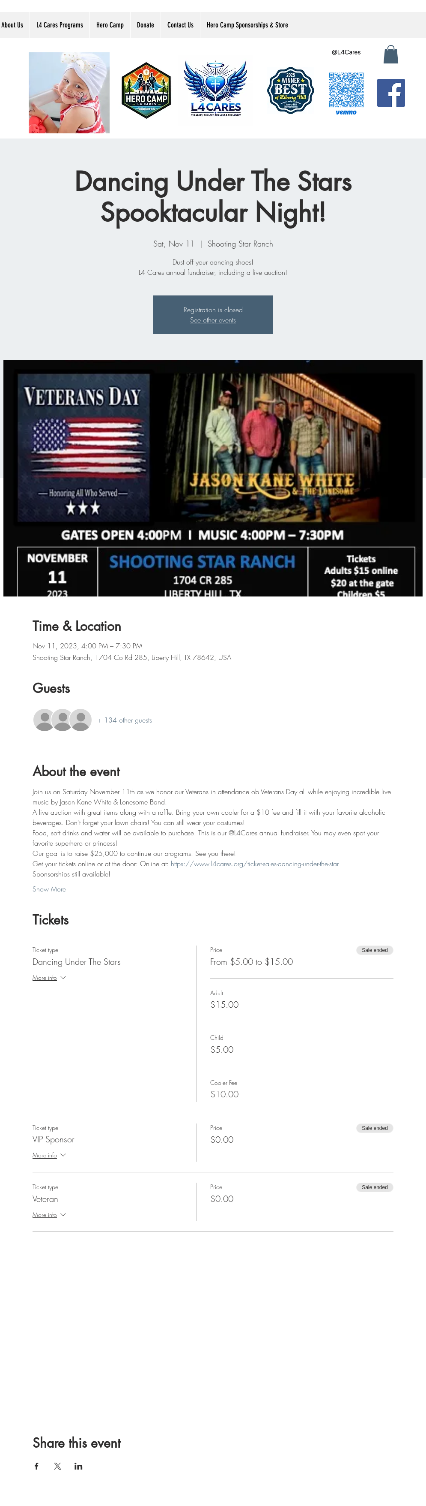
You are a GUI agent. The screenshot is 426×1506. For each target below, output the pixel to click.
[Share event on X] (58, 1466)
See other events (213, 320)
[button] (391, 54)
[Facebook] (391, 93)
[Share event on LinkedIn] (78, 1466)
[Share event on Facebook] (37, 1466)
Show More (49, 889)
